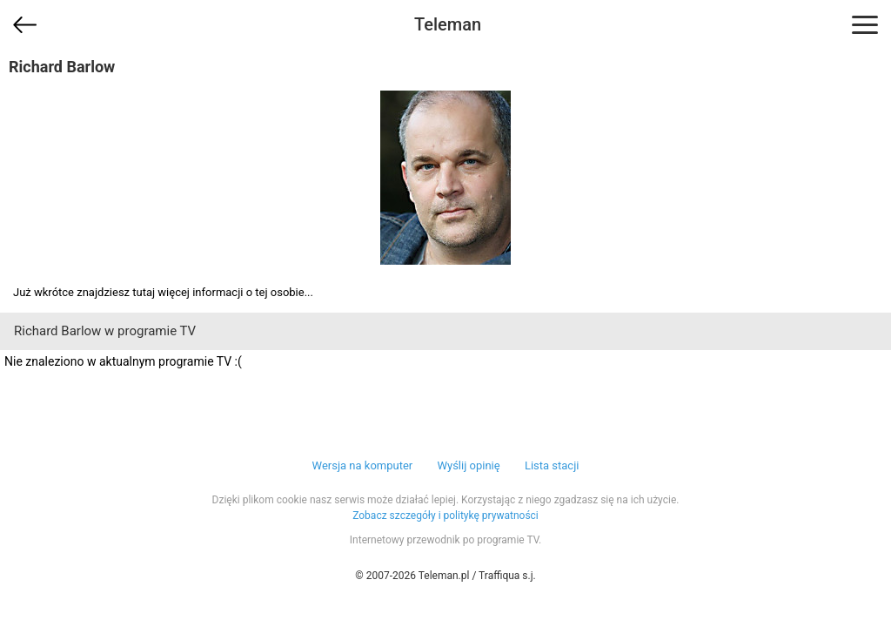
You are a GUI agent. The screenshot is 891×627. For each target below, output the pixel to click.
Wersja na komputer (362, 465)
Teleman (447, 24)
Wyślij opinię (468, 465)
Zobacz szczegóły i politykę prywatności (445, 515)
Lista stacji (552, 465)
